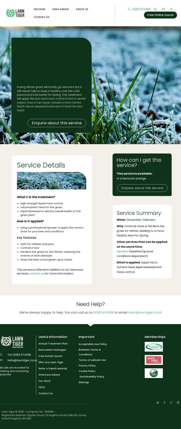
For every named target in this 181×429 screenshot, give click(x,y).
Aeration (122, 251)
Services (39, 9)
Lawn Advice (60, 9)
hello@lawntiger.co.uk (144, 312)
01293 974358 (104, 312)
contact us (36, 274)
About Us (82, 9)
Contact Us (41, 17)
